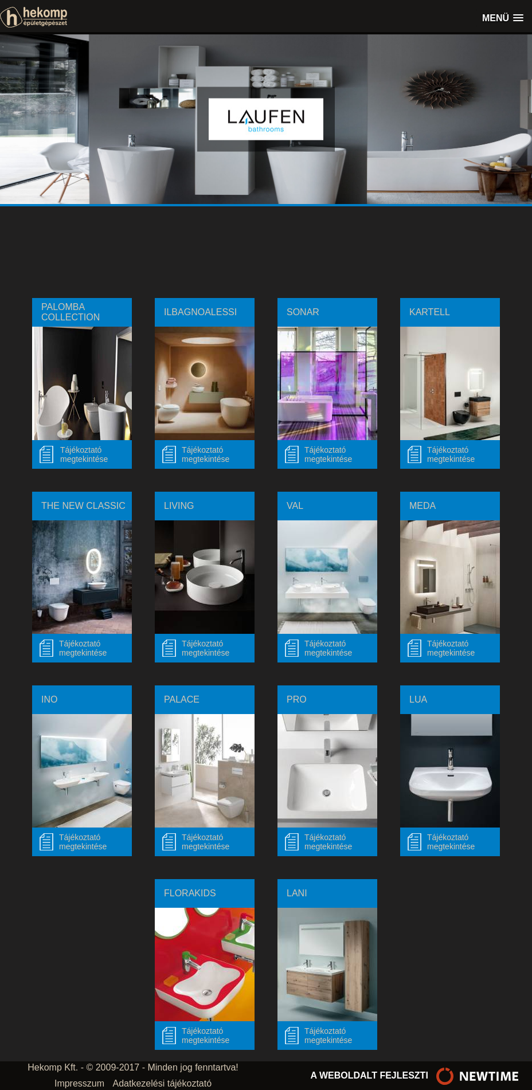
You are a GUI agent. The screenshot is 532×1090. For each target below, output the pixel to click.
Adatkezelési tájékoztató (162, 1083)
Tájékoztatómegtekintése (84, 454)
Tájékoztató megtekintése (205, 454)
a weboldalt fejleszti (418, 1075)
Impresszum (79, 1083)
